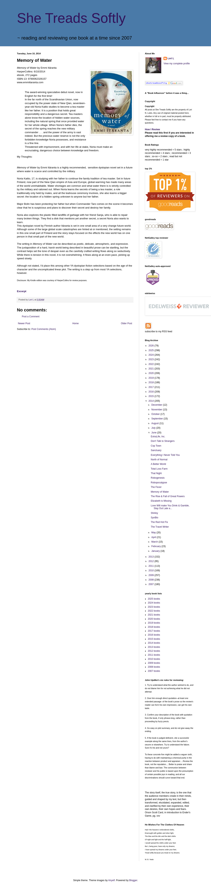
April (154, 537)
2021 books (154, 614)
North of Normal (159, 459)
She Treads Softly (71, 18)
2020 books (154, 619)
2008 (152, 579)
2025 (152, 350)
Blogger (133, 880)
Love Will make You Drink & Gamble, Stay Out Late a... (170, 507)
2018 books (154, 627)
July (153, 427)
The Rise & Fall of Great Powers (168, 496)
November (157, 409)
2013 (152, 556)
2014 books (154, 643)
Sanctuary (156, 450)
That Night (156, 473)
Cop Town (156, 445)
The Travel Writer (160, 526)
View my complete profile (177, 63)
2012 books (154, 651)
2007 (152, 584)
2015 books (154, 639)
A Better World (158, 464)
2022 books (154, 610)
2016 (152, 391)
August (155, 423)
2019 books (154, 622)
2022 (152, 364)
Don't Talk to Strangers (163, 441)
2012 (152, 561)
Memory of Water (160, 491)
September (157, 418)
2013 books (154, 647)
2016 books (154, 634)
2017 (152, 387)
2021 (152, 368)
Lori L (171, 58)
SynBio (154, 517)
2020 (152, 373)
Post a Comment (30, 316)
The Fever (156, 487)
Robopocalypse (159, 482)
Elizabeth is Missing (161, 500)
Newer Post (24, 323)
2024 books (154, 602)
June (154, 432)
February (156, 546)
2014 (152, 401)
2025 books (154, 598)
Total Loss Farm (159, 468)
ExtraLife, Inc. (158, 436)
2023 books (154, 607)
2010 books (154, 659)
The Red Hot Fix (159, 522)
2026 (152, 345)
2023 (152, 359)
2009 (152, 575)
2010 (152, 570)
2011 (152, 566)
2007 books (154, 671)
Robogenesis (158, 477)
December (157, 404)
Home (75, 323)
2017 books (154, 631)
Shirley (154, 513)
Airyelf (111, 880)
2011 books (154, 655)
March (155, 541)
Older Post (126, 323)
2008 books (154, 667)
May (153, 532)
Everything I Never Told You (165, 455)
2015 (152, 396)
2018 (152, 382)
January (155, 551)
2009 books (154, 663)
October (155, 414)
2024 (152, 355)
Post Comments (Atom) (43, 329)
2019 (152, 378)
